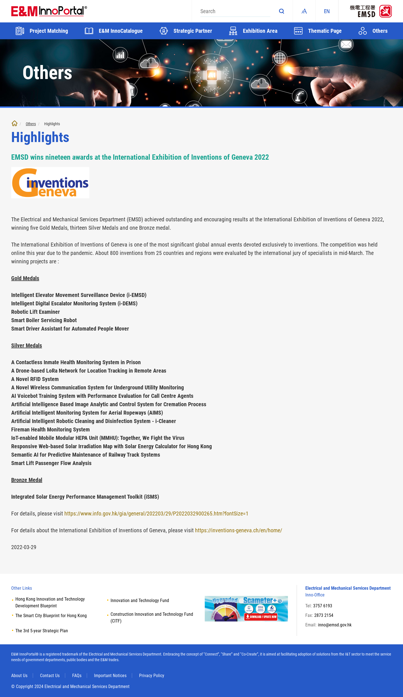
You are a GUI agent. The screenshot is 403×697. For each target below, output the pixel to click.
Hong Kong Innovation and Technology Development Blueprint (50, 602)
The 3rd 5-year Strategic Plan (41, 630)
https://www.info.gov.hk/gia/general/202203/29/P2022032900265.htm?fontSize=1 (156, 513)
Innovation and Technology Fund (140, 600)
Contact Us (50, 675)
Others (31, 124)
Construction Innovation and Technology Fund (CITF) (152, 618)
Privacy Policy (151, 675)
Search (281, 11)
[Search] (235, 11)
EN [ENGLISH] (327, 11)
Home (14, 123)
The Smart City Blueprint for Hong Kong (51, 615)
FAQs (76, 675)
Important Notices (110, 675)
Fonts (304, 11)
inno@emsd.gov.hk (335, 625)
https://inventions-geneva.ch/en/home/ (238, 530)
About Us (19, 675)
